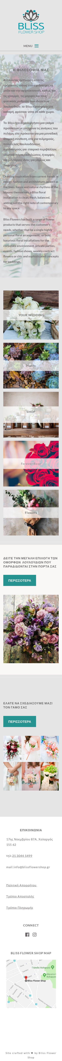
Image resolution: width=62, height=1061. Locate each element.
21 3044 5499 (22, 856)
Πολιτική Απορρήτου (21, 885)
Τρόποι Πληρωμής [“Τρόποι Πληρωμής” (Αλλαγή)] (19, 907)
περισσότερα (19, 580)
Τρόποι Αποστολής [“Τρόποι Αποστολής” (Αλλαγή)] (20, 896)
